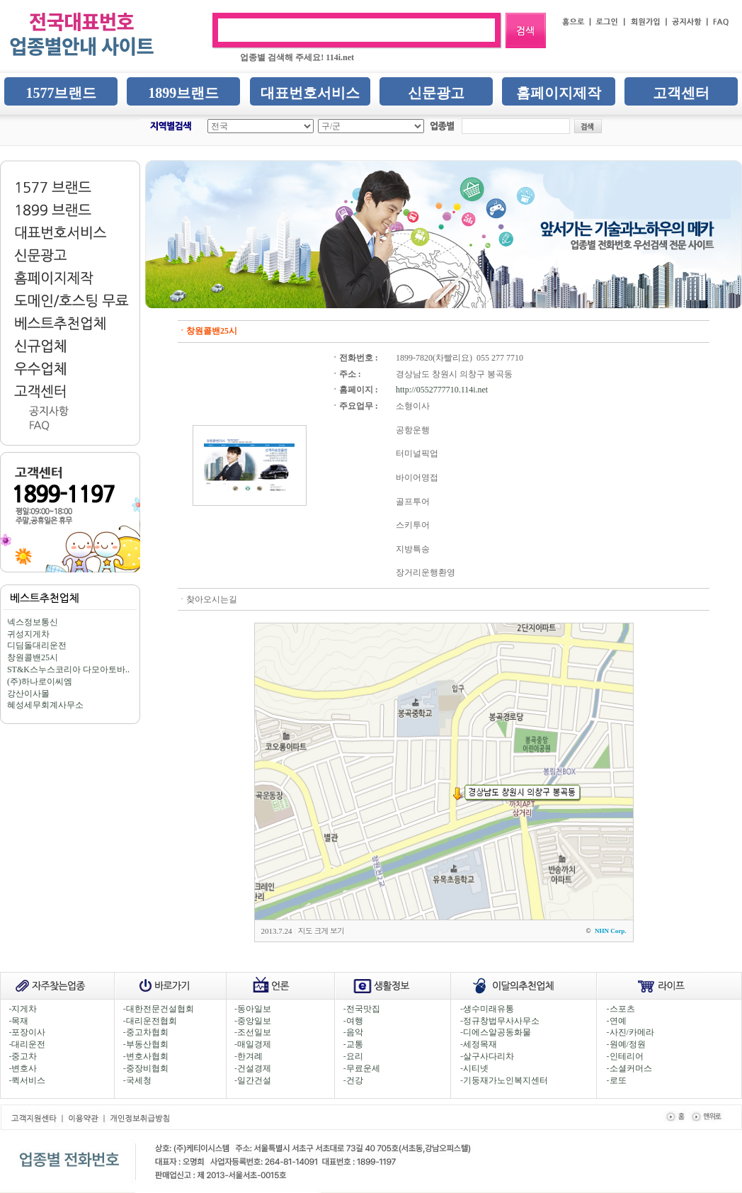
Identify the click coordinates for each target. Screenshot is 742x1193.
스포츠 (622, 1009)
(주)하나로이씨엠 (39, 681)
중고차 (24, 1056)
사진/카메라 (632, 1032)
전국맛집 (363, 1009)
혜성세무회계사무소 (45, 705)
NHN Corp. (611, 930)
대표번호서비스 (310, 93)
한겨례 (250, 1056)
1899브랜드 (183, 93)
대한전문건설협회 (160, 1009)
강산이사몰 (28, 694)
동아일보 (254, 1009)
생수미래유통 (488, 1009)
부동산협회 (147, 1044)
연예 (618, 1021)
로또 (618, 1080)
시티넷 (476, 1068)
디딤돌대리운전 (37, 645)
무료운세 (363, 1068)
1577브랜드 (60, 93)
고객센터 (681, 93)
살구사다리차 (488, 1056)
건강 (354, 1080)
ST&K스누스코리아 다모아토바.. (68, 669)
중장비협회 (147, 1068)
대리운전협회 (151, 1021)
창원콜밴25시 (32, 657)
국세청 (139, 1080)
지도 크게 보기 (321, 930)
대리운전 (28, 1044)
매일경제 (254, 1044)
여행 (354, 1021)
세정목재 (480, 1044)
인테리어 (627, 1056)
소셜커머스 (631, 1068)
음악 (354, 1032)
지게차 (24, 1009)
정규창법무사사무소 (501, 1021)
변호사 (24, 1068)
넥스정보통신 (32, 622)
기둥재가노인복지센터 (505, 1080)
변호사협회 (147, 1056)
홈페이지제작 (558, 93)
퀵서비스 (28, 1080)
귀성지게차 (28, 634)
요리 (354, 1056)
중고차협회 (147, 1032)
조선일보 (254, 1032)
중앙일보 (254, 1021)
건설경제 (254, 1068)
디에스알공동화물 (497, 1032)
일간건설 (254, 1080)
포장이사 (28, 1032)
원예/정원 (628, 1044)
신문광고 (436, 93)
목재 (19, 1021)
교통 (354, 1044)
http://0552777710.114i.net (442, 390)
